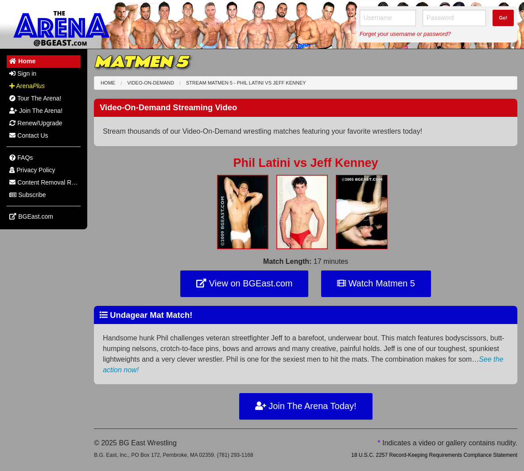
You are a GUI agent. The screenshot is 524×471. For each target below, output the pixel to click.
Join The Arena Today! (306, 406)
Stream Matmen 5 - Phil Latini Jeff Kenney (246, 82)
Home (108, 82)
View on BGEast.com (244, 283)
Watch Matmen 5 (376, 283)
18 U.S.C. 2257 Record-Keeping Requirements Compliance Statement (434, 455)
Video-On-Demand (150, 82)
